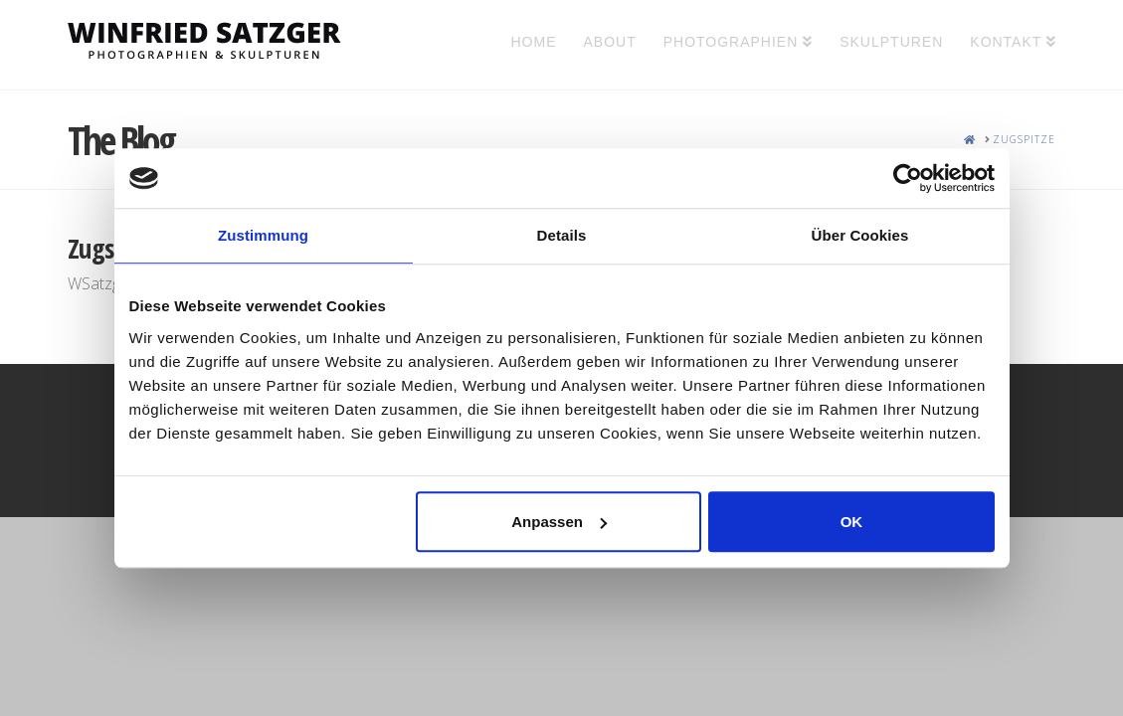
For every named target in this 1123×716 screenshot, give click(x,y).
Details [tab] (562, 235)
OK (852, 521)
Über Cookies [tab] (860, 235)
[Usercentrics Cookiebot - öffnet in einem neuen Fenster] (908, 178)
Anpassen (559, 521)
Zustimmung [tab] (263, 235)
